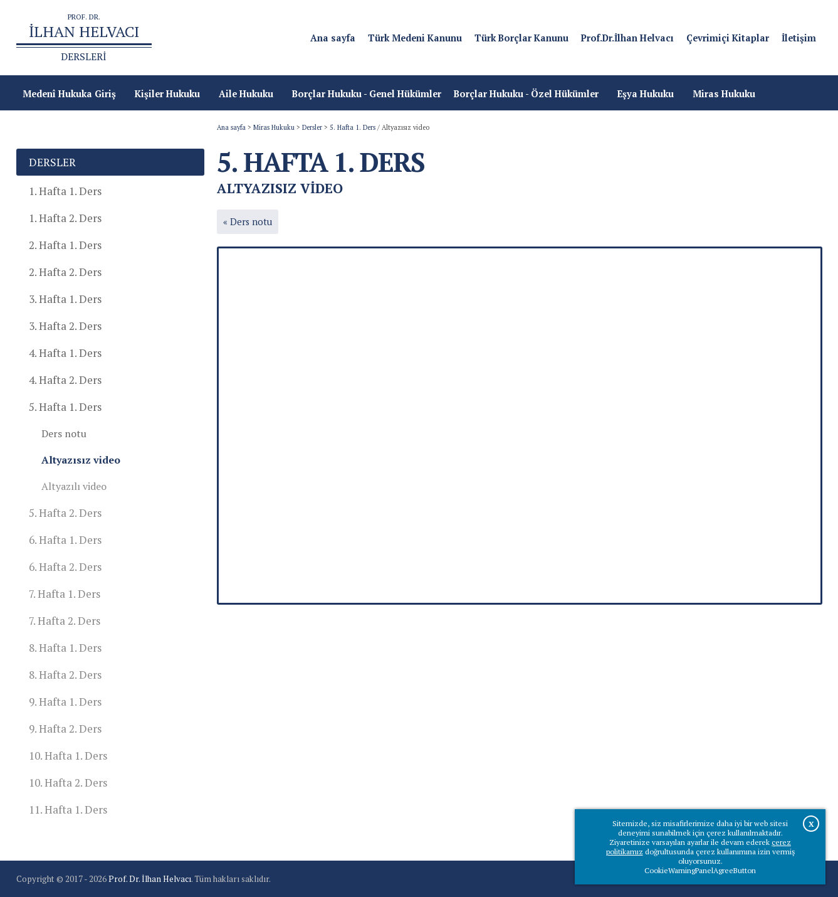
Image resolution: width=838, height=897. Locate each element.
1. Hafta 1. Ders (65, 191)
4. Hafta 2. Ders (65, 380)
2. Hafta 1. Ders (65, 245)
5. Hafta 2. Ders (65, 513)
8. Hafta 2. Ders (65, 674)
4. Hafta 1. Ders (65, 353)
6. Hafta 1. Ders (65, 540)
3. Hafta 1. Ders (65, 299)
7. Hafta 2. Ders (64, 620)
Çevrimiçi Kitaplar (727, 38)
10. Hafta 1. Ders (68, 755)
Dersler (312, 127)
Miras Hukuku (274, 127)
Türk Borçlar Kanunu (521, 38)
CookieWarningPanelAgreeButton (700, 870)
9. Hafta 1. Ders (65, 701)
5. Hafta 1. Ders (352, 127)
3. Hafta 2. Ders (65, 326)
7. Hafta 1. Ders (64, 593)
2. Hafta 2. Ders (65, 272)
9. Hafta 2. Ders (65, 728)
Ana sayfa (332, 38)
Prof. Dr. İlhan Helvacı (149, 878)
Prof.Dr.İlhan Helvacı (627, 38)
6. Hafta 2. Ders (65, 567)
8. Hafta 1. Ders (65, 647)
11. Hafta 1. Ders (68, 809)
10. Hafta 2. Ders (68, 782)
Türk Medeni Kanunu (415, 38)
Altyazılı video (74, 486)
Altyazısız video (80, 460)
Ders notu (63, 433)
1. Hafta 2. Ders (65, 218)
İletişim (799, 38)
